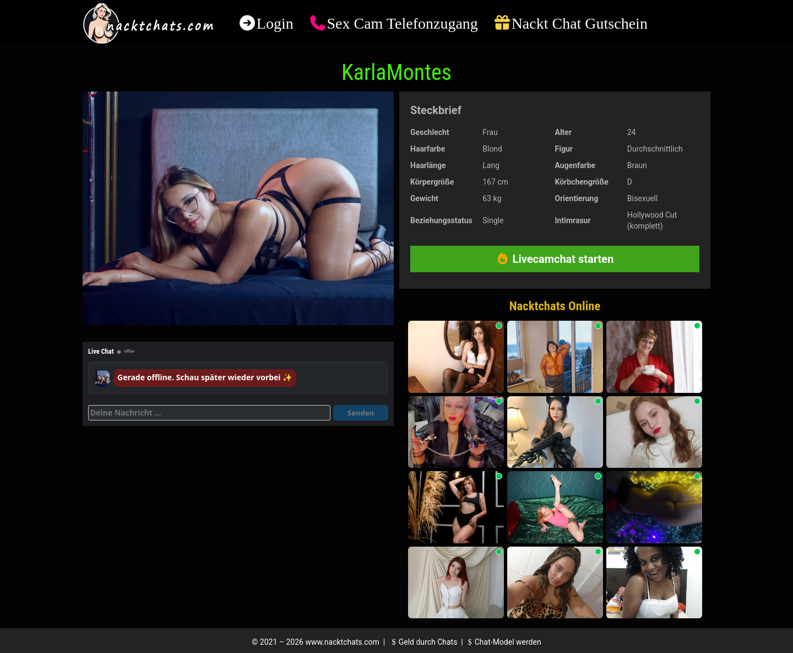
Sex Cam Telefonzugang (402, 23)
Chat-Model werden (503, 642)
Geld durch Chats (423, 642)
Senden (360, 413)
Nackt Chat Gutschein (580, 23)
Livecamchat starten (555, 259)
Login (275, 23)
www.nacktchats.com (342, 642)
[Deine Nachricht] (209, 412)
